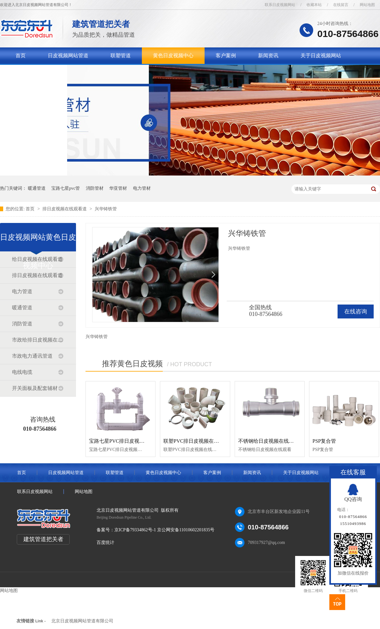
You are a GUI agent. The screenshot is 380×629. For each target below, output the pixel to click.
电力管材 (142, 188)
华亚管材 (118, 188)
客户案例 (226, 55)
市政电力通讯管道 (32, 356)
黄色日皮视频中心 (173, 55)
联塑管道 (121, 55)
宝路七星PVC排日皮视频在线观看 (127, 441)
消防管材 (95, 188)
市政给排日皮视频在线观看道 (37, 339)
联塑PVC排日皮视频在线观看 (196, 441)
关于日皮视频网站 (321, 55)
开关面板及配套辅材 (35, 388)
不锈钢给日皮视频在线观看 (268, 441)
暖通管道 (37, 188)
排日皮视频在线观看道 (65, 209)
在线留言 (340, 5)
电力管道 (22, 291)
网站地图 (367, 5)
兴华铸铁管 (106, 209)
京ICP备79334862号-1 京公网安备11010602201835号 (164, 529)
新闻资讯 (268, 55)
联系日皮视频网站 (280, 5)
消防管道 (22, 323)
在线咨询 (355, 311)
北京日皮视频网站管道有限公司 (82, 621)
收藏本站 (314, 5)
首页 (21, 55)
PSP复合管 (324, 441)
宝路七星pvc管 (65, 188)
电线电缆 (22, 372)
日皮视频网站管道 (68, 55)
